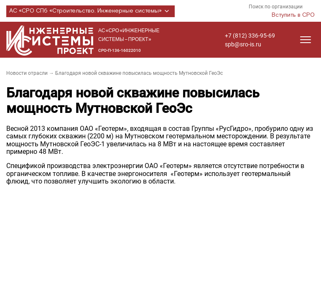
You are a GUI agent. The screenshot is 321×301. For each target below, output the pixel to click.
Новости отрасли (27, 73)
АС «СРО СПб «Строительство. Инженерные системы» (90, 11)
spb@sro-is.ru (243, 44)
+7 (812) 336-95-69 (250, 35)
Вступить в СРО (293, 15)
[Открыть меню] (305, 40)
